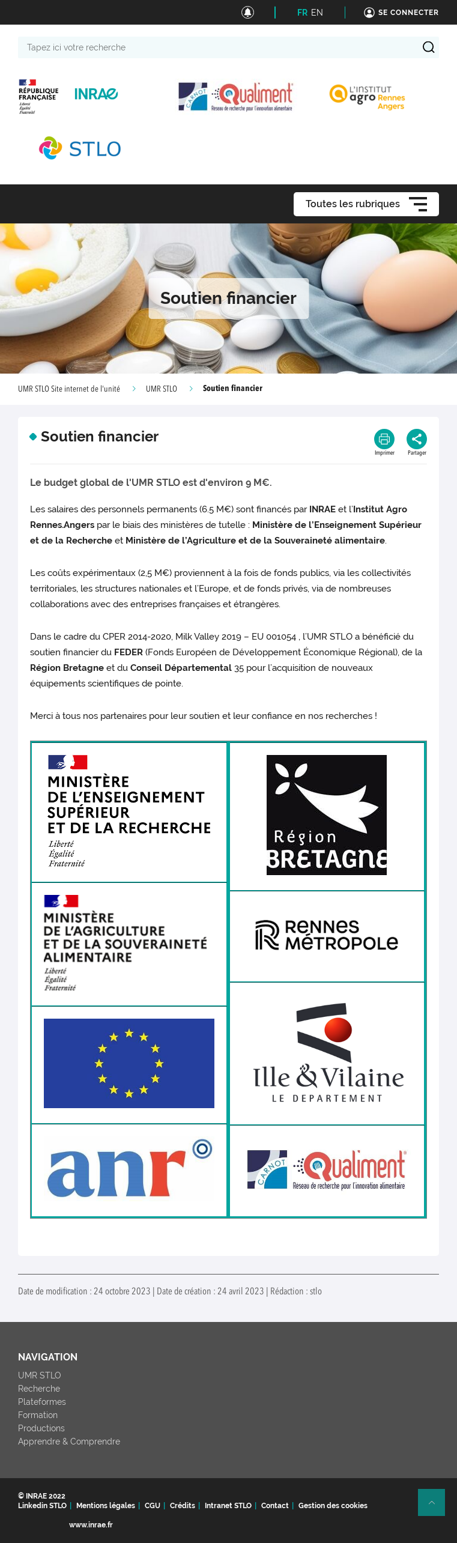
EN (317, 12)
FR (302, 12)
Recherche (39, 1388)
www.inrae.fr (91, 1525)
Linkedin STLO (42, 1506)
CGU (152, 1506)
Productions (41, 1428)
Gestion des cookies (333, 1506)
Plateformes (42, 1402)
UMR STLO (161, 389)
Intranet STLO (228, 1506)
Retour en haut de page (436, 1507)
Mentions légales (105, 1506)
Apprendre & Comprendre (69, 1441)
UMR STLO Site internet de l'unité (69, 389)
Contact (275, 1506)
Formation (38, 1415)
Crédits (182, 1506)
